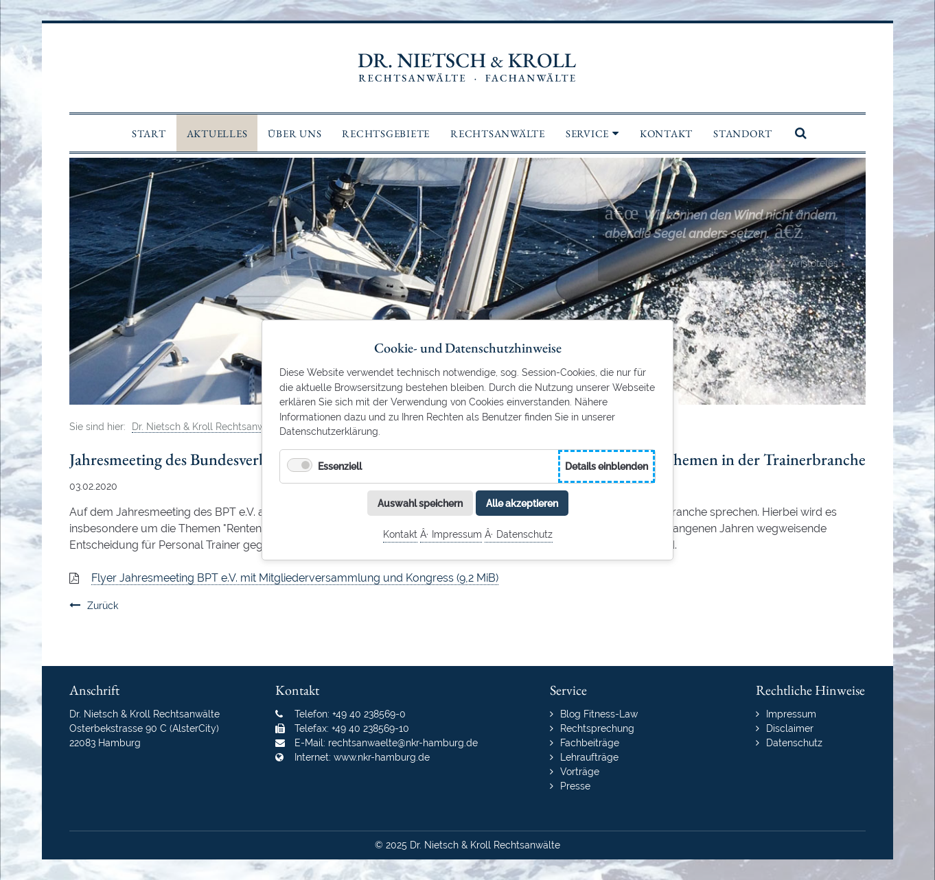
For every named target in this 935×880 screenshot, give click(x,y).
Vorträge (579, 771)
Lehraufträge (589, 757)
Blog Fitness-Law (599, 714)
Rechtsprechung (597, 728)
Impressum (457, 534)
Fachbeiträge (589, 742)
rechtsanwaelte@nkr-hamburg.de (403, 742)
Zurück (102, 605)
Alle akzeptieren (522, 502)
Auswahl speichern (420, 502)
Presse (575, 786)
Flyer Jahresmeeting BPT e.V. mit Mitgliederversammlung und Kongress (294, 577)
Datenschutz (524, 534)
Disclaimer (789, 728)
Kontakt (400, 534)
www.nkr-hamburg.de (382, 757)
